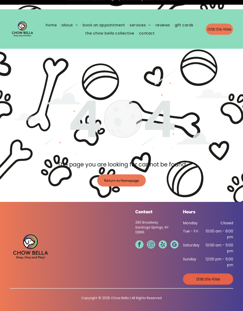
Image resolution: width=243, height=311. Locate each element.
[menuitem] (52, 16)
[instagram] (151, 233)
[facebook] (139, 233)
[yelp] (163, 233)
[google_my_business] (174, 233)
